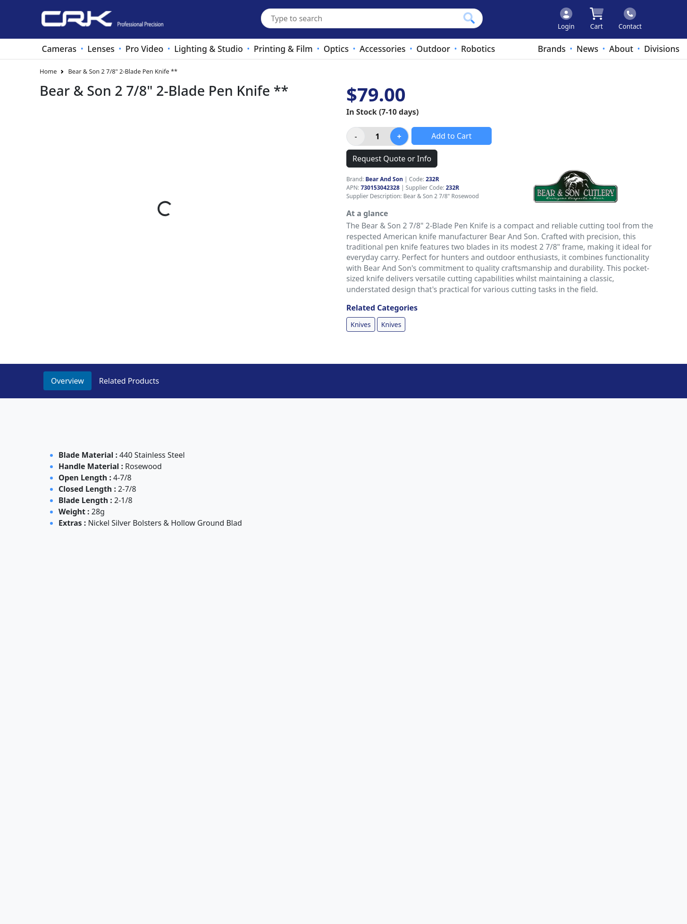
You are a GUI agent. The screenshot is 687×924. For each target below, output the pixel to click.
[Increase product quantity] (399, 136)
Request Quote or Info (391, 158)
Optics (336, 48)
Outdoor (433, 48)
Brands (552, 48)
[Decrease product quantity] (355, 136)
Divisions (661, 48)
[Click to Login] (566, 19)
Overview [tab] (67, 381)
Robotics (478, 48)
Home (48, 71)
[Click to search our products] (469, 18)
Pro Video (144, 48)
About (621, 48)
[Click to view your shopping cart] (596, 19)
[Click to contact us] (630, 19)
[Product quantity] (377, 136)
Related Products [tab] (129, 381)
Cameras (59, 48)
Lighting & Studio (208, 48)
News (587, 48)
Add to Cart (451, 136)
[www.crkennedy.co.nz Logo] (98, 19)
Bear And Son (384, 179)
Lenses (101, 48)
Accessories (383, 48)
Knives (361, 324)
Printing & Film (283, 48)
